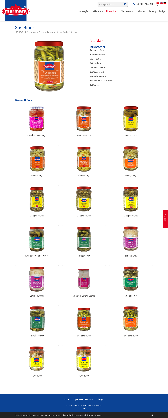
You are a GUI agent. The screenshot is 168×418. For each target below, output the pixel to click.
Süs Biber (74, 32)
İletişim (101, 399)
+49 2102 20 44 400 (143, 4)
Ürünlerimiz (33, 32)
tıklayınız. (99, 415)
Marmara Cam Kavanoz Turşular (57, 32)
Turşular (42, 32)
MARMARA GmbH (20, 32)
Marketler (165, 218)
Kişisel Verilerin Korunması (84, 399)
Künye (66, 399)
